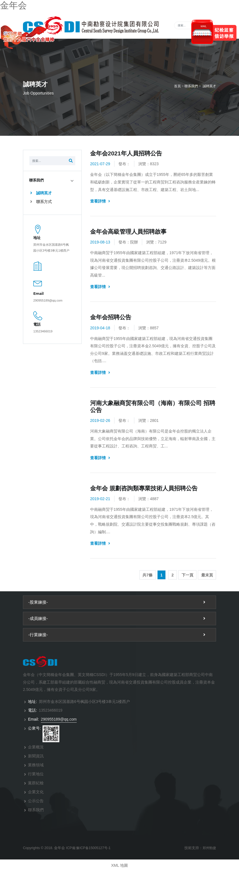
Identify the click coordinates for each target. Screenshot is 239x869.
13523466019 (42, 332)
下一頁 (187, 575)
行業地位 (36, 773)
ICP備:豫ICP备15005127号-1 (89, 846)
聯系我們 (191, 87)
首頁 (177, 87)
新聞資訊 (36, 755)
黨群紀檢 (36, 782)
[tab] (52, 181)
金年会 (13, 5)
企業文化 (36, 790)
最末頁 (207, 575)
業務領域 (36, 764)
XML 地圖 (119, 863)
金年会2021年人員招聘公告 (126, 154)
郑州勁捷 (208, 846)
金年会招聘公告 (110, 317)
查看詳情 (100, 201)
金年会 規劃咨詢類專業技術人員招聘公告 (144, 489)
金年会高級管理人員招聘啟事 (128, 232)
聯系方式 (41, 202)
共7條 (147, 575)
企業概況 (36, 747)
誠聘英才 (209, 87)
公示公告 (36, 799)
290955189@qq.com (47, 301)
